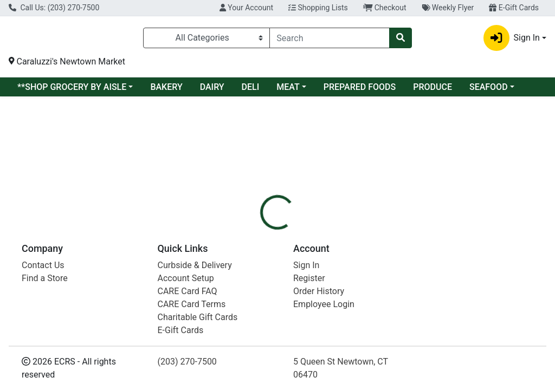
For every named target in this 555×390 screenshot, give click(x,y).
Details (261, 173)
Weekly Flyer (448, 7)
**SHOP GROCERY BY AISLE (71, 91)
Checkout (384, 7)
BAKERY (166, 91)
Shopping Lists (318, 7)
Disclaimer (357, 173)
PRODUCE (432, 91)
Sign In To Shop (470, 135)
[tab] (261, 173)
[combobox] (329, 39)
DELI (251, 91)
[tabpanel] (393, 224)
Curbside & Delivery (195, 382)
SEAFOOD (488, 91)
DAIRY (212, 91)
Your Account (246, 7)
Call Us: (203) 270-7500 (54, 7)
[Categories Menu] (206, 39)
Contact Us (43, 382)
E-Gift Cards (514, 7)
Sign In (306, 382)
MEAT (287, 91)
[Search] (329, 39)
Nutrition (305, 173)
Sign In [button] (511, 40)
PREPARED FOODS (360, 91)
